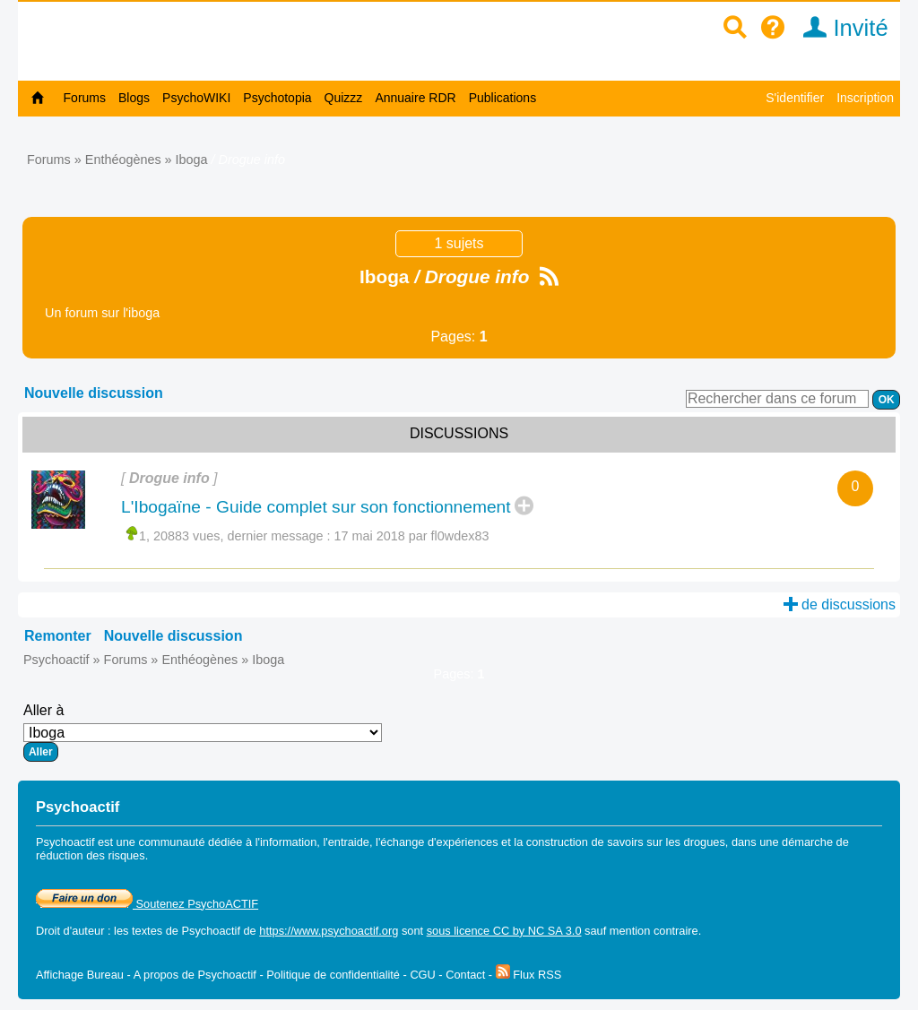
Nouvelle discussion (93, 393)
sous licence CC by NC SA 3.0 (504, 930)
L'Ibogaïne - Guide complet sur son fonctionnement (316, 506)
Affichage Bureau (80, 974)
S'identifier (795, 98)
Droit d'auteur (70, 930)
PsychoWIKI (196, 98)
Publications (503, 98)
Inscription (865, 98)
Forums (85, 98)
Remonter (57, 635)
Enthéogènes (123, 159)
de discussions (840, 604)
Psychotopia (277, 98)
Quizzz (344, 98)
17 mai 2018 (411, 536)
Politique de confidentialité (333, 974)
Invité (839, 27)
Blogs (134, 98)
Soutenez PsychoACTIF (147, 904)
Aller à (202, 732)
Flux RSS (529, 974)
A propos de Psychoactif (195, 974)
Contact (465, 974)
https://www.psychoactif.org (328, 930)
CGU (422, 974)
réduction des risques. (92, 855)
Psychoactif (56, 659)
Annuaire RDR (415, 98)
